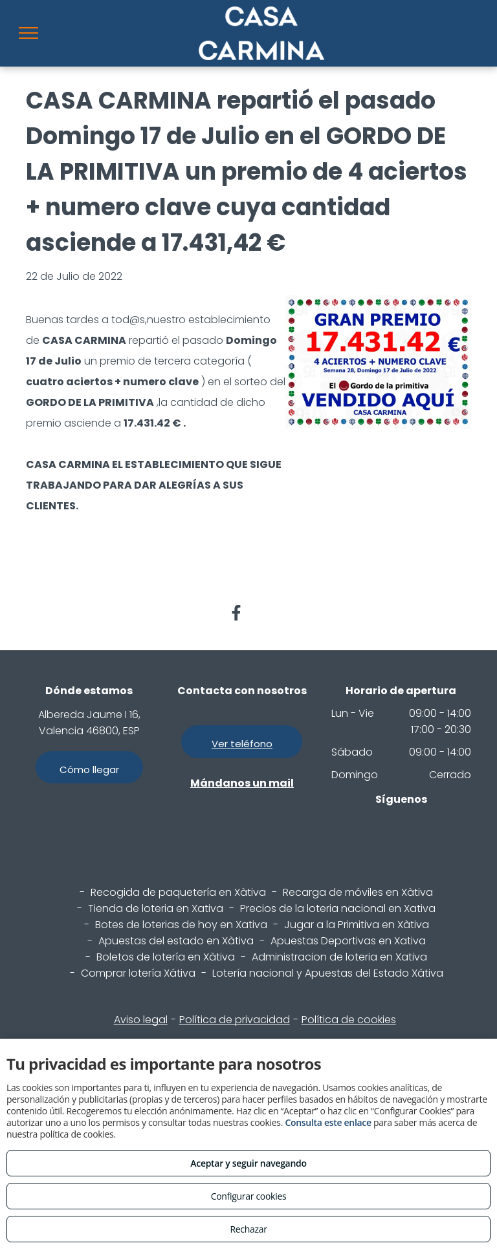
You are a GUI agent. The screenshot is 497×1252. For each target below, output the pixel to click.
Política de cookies (349, 1019)
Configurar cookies (249, 1196)
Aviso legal (141, 1019)
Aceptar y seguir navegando (248, 1163)
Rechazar (248, 1229)
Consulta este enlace (328, 1122)
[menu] (28, 33)
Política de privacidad (234, 1019)
